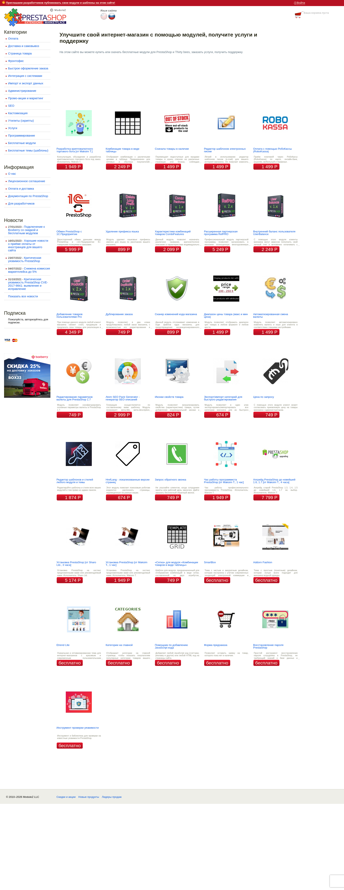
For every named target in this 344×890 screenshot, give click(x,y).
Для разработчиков (21, 203)
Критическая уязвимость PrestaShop (24, 259)
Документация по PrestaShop (28, 196)
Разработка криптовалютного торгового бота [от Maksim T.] (74, 150)
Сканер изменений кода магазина (176, 314)
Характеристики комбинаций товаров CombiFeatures (172, 233)
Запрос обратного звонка (170, 479)
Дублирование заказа (119, 314)
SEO (11, 105)
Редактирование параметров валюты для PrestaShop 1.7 (74, 398)
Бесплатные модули (22, 143)
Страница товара (20, 53)
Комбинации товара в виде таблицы (122, 150)
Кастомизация (17, 113)
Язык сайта (108, 10)
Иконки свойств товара (169, 396)
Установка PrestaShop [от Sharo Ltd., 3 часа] (76, 563)
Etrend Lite (62, 645)
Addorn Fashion (262, 562)
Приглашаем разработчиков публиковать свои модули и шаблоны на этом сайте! (60, 2)
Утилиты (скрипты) (21, 120)
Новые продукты (88, 796)
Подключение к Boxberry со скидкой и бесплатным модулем (26, 230)
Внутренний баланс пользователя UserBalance (274, 233)
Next (339, 65)
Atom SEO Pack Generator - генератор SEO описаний (123, 398)
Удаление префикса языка (122, 231)
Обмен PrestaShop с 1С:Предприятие (69, 233)
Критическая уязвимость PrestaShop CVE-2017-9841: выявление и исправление (28, 284)
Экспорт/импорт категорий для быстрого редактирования (223, 398)
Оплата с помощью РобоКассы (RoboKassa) (272, 150)
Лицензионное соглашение (26, 181)
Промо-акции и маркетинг (25, 98)
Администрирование (22, 90)
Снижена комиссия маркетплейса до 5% (29, 270)
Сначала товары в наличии (172, 148)
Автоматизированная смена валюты (270, 315)
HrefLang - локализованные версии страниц (128, 481)
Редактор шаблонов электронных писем (225, 150)
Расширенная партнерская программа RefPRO (220, 233)
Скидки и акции (66, 796)
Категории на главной (119, 645)
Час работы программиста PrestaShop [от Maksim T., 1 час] (224, 481)
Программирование (21, 135)
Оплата (13, 38)
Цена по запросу (263, 396)
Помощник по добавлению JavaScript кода (171, 646)
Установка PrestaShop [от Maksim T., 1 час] (126, 563)
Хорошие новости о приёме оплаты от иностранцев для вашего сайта (28, 245)
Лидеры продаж (112, 796)
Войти (301, 2)
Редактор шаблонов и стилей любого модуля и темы (74, 481)
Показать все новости (23, 296)
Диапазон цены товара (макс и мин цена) (226, 315)
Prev (65, 65)
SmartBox (210, 562)
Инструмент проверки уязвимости (77, 727)
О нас (12, 173)
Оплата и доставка (21, 188)
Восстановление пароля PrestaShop (268, 646)
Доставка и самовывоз (23, 46)
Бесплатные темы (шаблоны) (28, 150)
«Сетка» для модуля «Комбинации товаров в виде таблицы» (176, 563)
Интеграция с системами (25, 75)
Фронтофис (16, 61)
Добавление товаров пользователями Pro (69, 315)
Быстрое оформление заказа (28, 68)
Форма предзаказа (215, 645)
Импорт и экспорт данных (25, 83)
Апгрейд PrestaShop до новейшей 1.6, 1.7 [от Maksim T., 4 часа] (274, 481)
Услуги (12, 128)
